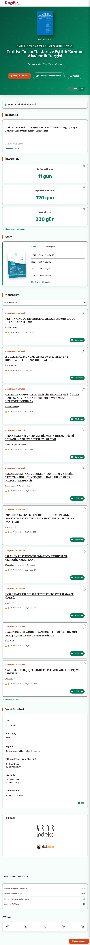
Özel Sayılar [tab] (50, 247)
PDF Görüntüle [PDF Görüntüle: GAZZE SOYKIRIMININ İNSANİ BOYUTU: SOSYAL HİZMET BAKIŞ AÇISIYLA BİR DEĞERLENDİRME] (77, 654)
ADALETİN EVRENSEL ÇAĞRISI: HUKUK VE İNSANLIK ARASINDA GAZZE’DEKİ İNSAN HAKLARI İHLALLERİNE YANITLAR (39, 519)
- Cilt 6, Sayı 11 (41, 275)
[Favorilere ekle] (84, 313)
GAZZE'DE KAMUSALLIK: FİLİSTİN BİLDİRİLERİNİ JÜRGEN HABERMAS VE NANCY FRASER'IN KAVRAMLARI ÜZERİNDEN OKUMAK (42, 398)
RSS (81, 804)
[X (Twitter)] (45, 928)
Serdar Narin (10, 528)
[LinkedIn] (64, 928)
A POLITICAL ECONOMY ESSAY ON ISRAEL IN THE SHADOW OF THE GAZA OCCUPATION (36, 358)
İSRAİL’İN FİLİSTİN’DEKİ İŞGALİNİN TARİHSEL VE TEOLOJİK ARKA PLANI (36, 559)
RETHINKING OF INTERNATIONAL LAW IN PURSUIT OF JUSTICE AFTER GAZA (40, 320)
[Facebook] (7, 928)
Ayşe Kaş (8, 604)
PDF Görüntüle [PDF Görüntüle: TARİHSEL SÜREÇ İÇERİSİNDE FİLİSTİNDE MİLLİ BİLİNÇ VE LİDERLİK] (77, 692)
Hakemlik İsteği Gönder (48, 76)
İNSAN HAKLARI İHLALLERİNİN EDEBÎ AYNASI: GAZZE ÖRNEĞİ (39, 597)
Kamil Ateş (9, 642)
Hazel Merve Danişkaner (26, 566)
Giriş (80, 3)
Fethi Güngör (20, 445)
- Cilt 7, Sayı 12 (41, 268)
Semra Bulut (9, 445)
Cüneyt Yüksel (10, 327)
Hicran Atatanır (10, 486)
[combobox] (45, 303)
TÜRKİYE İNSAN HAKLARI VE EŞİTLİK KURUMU (50, 46)
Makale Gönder (19, 76)
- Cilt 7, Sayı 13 (41, 261)
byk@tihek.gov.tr (13, 768)
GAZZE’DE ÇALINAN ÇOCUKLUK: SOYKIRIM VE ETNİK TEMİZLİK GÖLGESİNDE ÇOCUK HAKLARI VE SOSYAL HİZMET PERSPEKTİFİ (39, 478)
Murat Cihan (10, 566)
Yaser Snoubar (24, 486)
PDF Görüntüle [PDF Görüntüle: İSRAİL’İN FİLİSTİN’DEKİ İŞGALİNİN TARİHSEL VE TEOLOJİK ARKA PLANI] (77, 578)
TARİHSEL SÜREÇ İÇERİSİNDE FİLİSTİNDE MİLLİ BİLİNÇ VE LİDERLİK (42, 673)
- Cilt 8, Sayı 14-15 (42, 255)
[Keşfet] (74, 76)
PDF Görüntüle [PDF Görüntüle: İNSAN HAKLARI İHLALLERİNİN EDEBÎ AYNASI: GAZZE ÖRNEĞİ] (77, 616)
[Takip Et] (72, 89)
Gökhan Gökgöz (11, 407)
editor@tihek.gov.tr (14, 783)
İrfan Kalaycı (10, 365)
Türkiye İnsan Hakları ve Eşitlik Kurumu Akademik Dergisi (45, 53)
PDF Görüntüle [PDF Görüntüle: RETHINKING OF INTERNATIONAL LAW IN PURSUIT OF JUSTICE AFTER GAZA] (77, 340)
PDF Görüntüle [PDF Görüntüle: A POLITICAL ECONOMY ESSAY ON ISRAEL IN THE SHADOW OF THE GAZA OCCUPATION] (77, 378)
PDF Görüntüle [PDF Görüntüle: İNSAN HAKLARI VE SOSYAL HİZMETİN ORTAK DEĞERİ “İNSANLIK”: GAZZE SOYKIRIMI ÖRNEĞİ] (77, 457)
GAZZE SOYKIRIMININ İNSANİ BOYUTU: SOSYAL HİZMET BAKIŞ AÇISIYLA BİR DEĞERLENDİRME (41, 635)
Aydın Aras (9, 680)
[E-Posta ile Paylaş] (83, 928)
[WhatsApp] (26, 928)
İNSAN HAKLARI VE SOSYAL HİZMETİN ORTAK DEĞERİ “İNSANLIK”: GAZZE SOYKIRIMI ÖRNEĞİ (39, 438)
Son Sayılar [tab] (36, 247)
